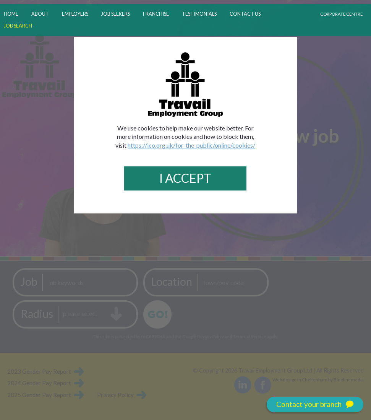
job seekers (115, 14)
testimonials (199, 14)
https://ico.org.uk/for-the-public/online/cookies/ (191, 145)
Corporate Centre (341, 13)
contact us (245, 14)
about (40, 14)
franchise (156, 14)
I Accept (185, 178)
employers (75, 14)
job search (18, 26)
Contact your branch (315, 404)
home (11, 14)
